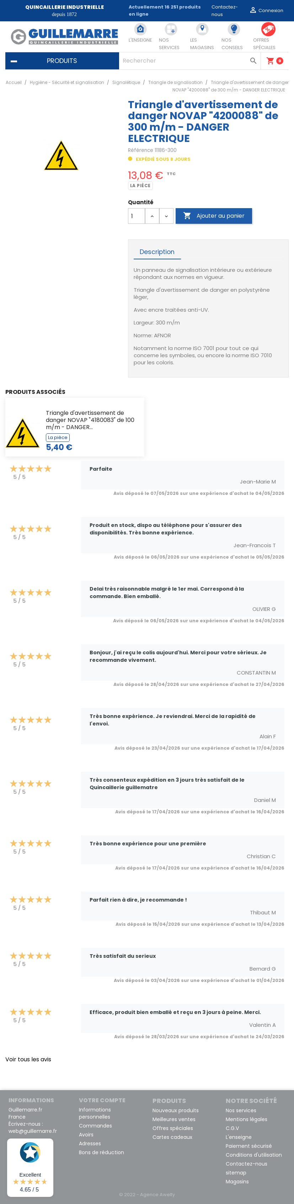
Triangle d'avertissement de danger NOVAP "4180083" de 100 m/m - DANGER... (90, 420)
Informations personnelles (95, 1113)
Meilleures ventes (174, 1119)
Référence (140, 150)
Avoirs (86, 1134)
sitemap (236, 1172)
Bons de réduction (101, 1152)
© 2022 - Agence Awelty (147, 1195)
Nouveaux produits (176, 1110)
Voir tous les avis (28, 1059)
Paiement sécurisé (249, 1146)
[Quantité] (136, 216)
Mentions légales (246, 1119)
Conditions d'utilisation (254, 1154)
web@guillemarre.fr (33, 1131)
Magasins (237, 1181)
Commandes (95, 1125)
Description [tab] (157, 252)
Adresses (90, 1143)
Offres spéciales (173, 1128)
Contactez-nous (246, 1163)
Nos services (241, 1110)
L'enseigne (239, 1137)
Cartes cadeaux (172, 1137)
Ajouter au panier (214, 216)
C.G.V (232, 1128)
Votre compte (102, 1100)
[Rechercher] (190, 60)
